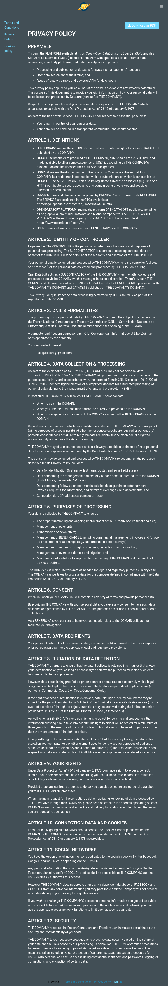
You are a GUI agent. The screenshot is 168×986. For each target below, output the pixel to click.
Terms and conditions (77, 981)
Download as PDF (142, 25)
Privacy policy (103, 981)
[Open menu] (161, 6)
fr (120, 981)
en (116, 981)
